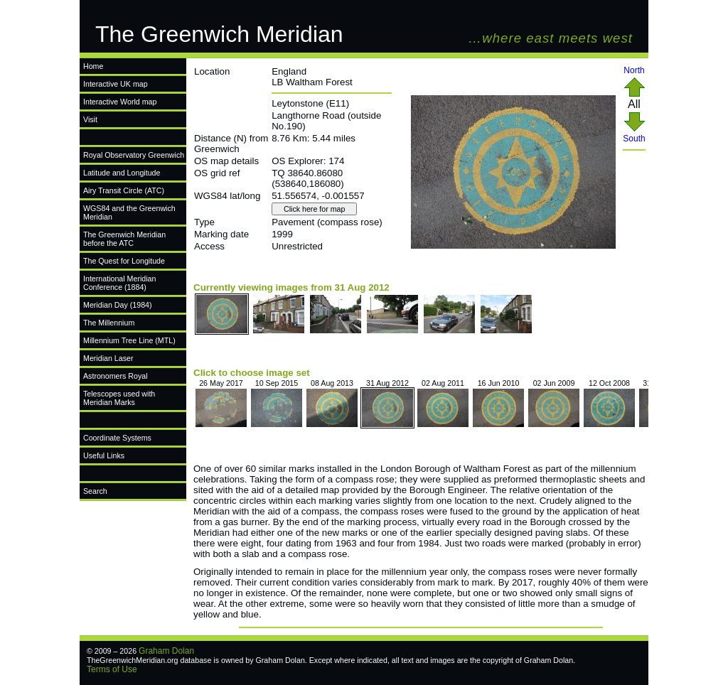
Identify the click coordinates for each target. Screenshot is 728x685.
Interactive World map (119, 101)
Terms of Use (112, 669)
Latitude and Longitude (121, 172)
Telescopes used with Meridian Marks (119, 397)
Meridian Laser (108, 358)
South (634, 135)
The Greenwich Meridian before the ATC (124, 238)
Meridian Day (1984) (117, 305)
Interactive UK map (115, 84)
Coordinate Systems (117, 437)
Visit (90, 119)
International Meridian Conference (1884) (119, 282)
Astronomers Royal (115, 376)
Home (93, 66)
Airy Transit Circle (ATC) (123, 190)
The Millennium (108, 322)
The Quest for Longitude (124, 261)
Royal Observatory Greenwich (133, 155)
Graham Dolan (166, 651)
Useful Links (103, 455)
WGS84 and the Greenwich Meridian (129, 212)
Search (95, 491)
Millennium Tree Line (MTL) (129, 340)
